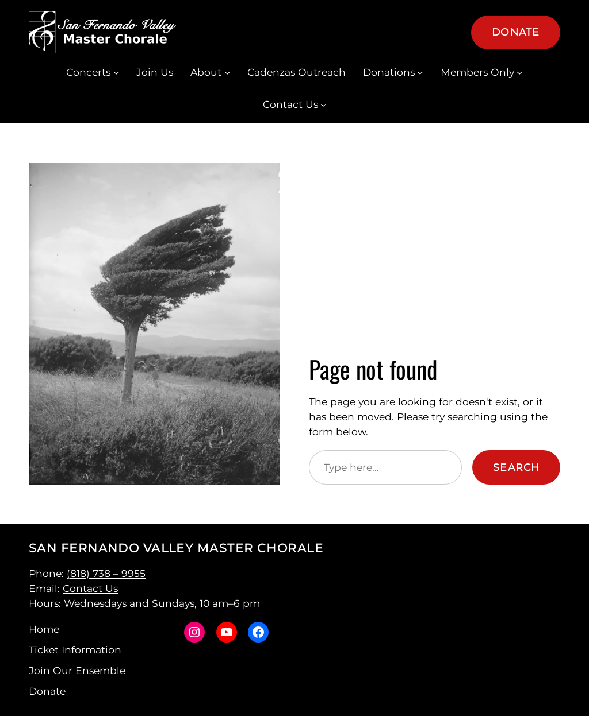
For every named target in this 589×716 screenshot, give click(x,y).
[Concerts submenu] (116, 72)
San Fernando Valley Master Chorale (176, 548)
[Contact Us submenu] (323, 104)
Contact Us (90, 588)
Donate (516, 32)
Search (516, 467)
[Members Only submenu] (519, 72)
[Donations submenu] (420, 72)
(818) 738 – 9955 (106, 573)
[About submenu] (227, 72)
